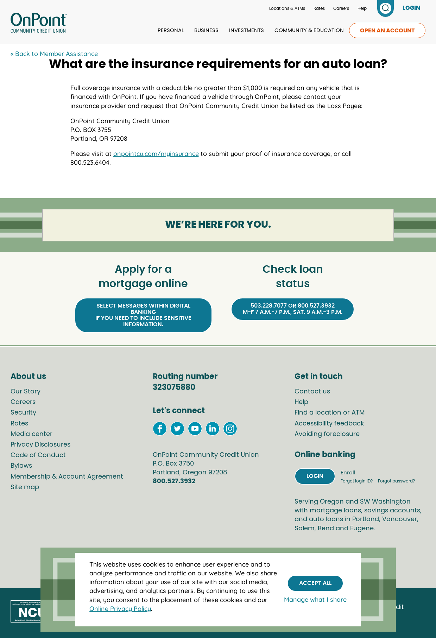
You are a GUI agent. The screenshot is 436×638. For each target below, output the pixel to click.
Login (315, 476)
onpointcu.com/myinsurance (156, 154)
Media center (31, 434)
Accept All (315, 583)
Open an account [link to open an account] (387, 30)
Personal (171, 30)
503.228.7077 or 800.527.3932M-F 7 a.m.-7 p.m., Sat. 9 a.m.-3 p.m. (292, 309)
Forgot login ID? (357, 481)
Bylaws (21, 466)
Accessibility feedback (329, 424)
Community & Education (309, 30)
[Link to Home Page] (39, 24)
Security (23, 413)
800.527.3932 (174, 481)
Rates (319, 8)
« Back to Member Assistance (54, 54)
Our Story (25, 392)
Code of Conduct (38, 455)
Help (362, 8)
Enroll (348, 472)
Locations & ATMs (287, 8)
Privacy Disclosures (40, 445)
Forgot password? (396, 481)
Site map (25, 487)
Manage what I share (315, 599)
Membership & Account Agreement (67, 477)
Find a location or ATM (330, 413)
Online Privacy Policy (120, 609)
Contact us (312, 392)
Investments (246, 30)
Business (206, 30)
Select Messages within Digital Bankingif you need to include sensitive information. (143, 315)
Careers (341, 8)
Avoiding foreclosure (327, 434)
